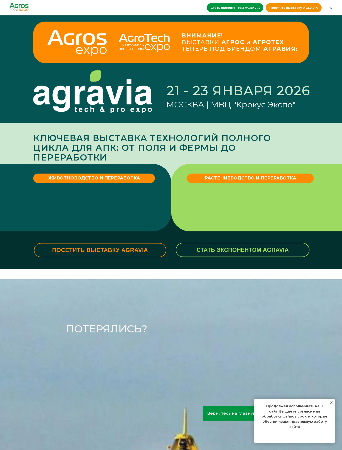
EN (330, 8)
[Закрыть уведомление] (331, 402)
